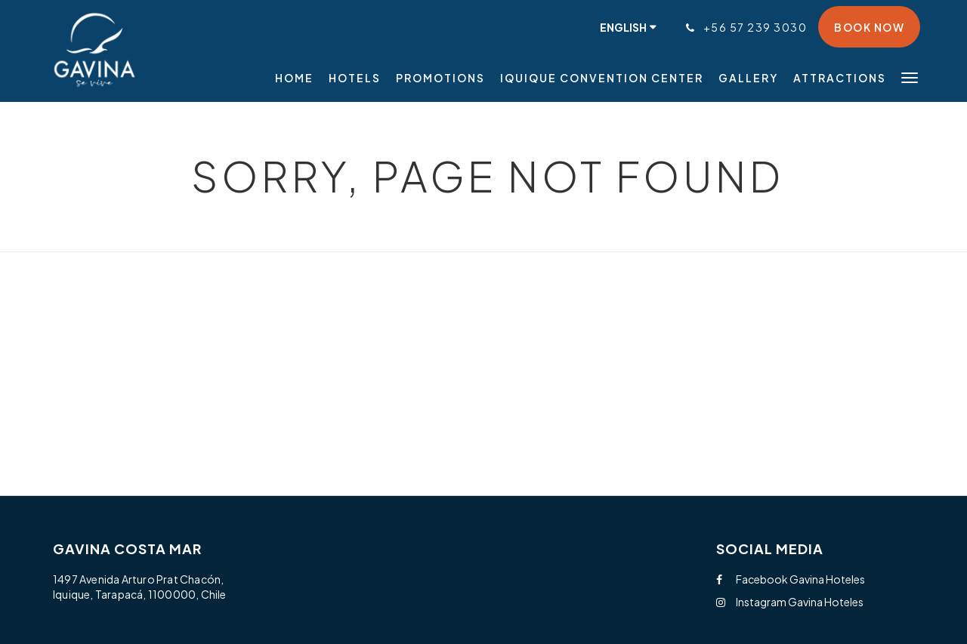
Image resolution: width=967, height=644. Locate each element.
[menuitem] (298, 78)
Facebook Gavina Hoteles (790, 579)
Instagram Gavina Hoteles (790, 602)
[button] (909, 77)
